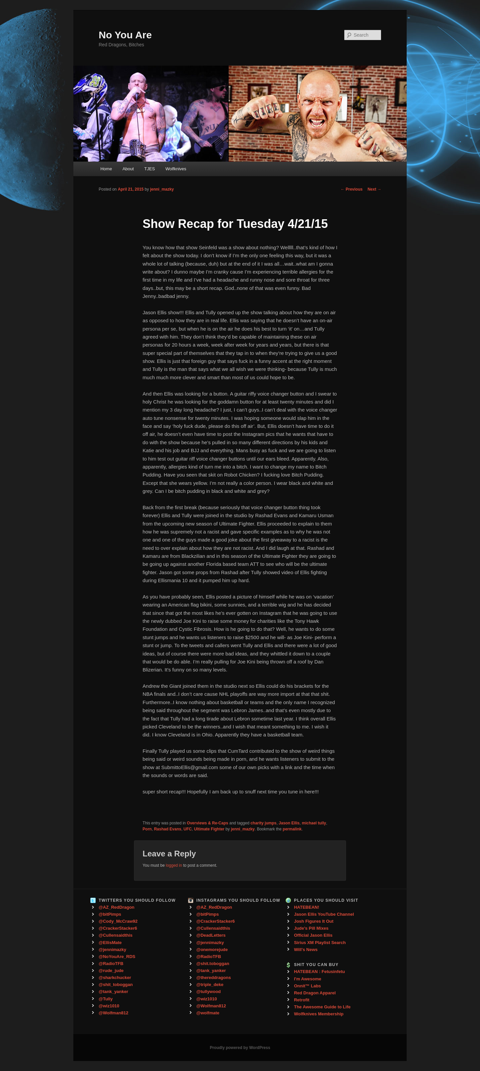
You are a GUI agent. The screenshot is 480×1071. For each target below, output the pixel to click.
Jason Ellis (289, 823)
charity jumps (263, 823)
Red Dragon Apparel (315, 992)
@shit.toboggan (212, 963)
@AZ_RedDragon (116, 907)
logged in (174, 865)
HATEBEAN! (306, 907)
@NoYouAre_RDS (117, 956)
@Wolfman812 (113, 1012)
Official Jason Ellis (313, 935)
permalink (292, 829)
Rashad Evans (167, 829)
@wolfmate (207, 1012)
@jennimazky (112, 949)
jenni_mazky (162, 189)
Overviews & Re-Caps (207, 823)
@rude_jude (111, 970)
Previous (352, 189)
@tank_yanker (113, 991)
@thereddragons (213, 977)
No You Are (125, 34)
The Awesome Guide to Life (322, 1006)
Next (374, 189)
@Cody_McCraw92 (118, 921)
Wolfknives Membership (319, 1013)
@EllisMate (110, 942)
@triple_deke (209, 984)
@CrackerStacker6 (118, 928)
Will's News (306, 949)
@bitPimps (110, 914)
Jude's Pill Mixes (311, 928)
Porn (147, 829)
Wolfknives (175, 168)
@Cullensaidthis (116, 935)
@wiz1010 (109, 1005)
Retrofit (301, 999)
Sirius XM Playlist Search (320, 942)
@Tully (106, 998)
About (128, 168)
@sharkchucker (115, 977)
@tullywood (208, 991)
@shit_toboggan (116, 984)
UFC (188, 829)
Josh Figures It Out (313, 921)
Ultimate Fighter (209, 829)
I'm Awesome (307, 978)
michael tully (314, 823)
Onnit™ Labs (307, 985)
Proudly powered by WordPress (240, 1047)
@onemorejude (212, 949)
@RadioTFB (111, 963)
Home (106, 168)
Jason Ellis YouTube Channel (324, 914)
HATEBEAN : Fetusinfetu (319, 971)
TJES (149, 168)
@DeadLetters (211, 935)
